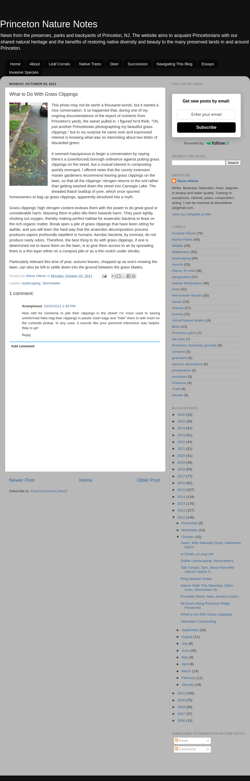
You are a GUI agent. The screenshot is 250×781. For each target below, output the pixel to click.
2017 (181, 476)
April (186, 664)
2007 (181, 714)
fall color (178, 339)
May (185, 657)
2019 (181, 462)
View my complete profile (191, 214)
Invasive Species (24, 72)
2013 (181, 503)
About (35, 64)
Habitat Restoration (187, 283)
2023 (181, 435)
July (185, 643)
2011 (181, 517)
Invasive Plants (184, 233)
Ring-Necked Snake (196, 579)
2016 (181, 483)
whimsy (178, 308)
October (188, 537)
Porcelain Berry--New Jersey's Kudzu (210, 596)
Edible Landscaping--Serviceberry (207, 561)
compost (178, 352)
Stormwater (51, 283)
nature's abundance (187, 364)
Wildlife (177, 246)
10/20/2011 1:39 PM (60, 306)
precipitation (181, 370)
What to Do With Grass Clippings (206, 614)
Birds (176, 327)
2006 (181, 720)
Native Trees (90, 64)
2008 (181, 707)
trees (176, 289)
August (187, 637)
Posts (181, 740)
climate (177, 395)
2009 (181, 700)
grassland (179, 358)
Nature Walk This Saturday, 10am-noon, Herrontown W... (207, 588)
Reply (26, 335)
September (191, 630)
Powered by (206, 143)
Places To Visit (183, 271)
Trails (176, 389)
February (189, 678)
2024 (181, 428)
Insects (177, 264)
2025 (181, 421)
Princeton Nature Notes (48, 24)
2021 (181, 449)
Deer (114, 64)
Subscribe (206, 127)
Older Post (148, 480)
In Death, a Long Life (197, 554)
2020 (181, 456)
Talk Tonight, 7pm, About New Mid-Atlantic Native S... (208, 570)
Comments (185, 749)
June (186, 650)
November (190, 530)
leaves (177, 302)
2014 (181, 497)
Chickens (179, 383)
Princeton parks (184, 333)
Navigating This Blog (174, 64)
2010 (181, 693)
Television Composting (198, 621)
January (188, 685)
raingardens (181, 277)
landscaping (31, 283)
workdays (179, 377)
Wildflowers (181, 252)
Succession (138, 64)
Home (15, 64)
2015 (181, 490)
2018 (181, 469)
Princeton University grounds (194, 345)
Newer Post (22, 480)
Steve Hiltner (188, 181)
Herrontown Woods (187, 295)
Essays (208, 64)
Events (177, 314)
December (190, 523)
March (187, 671)
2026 (181, 415)
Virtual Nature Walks (188, 320)
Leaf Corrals (59, 64)
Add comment (23, 346)
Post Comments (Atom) (49, 491)
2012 (181, 510)
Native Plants (182, 239)
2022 (181, 442)
